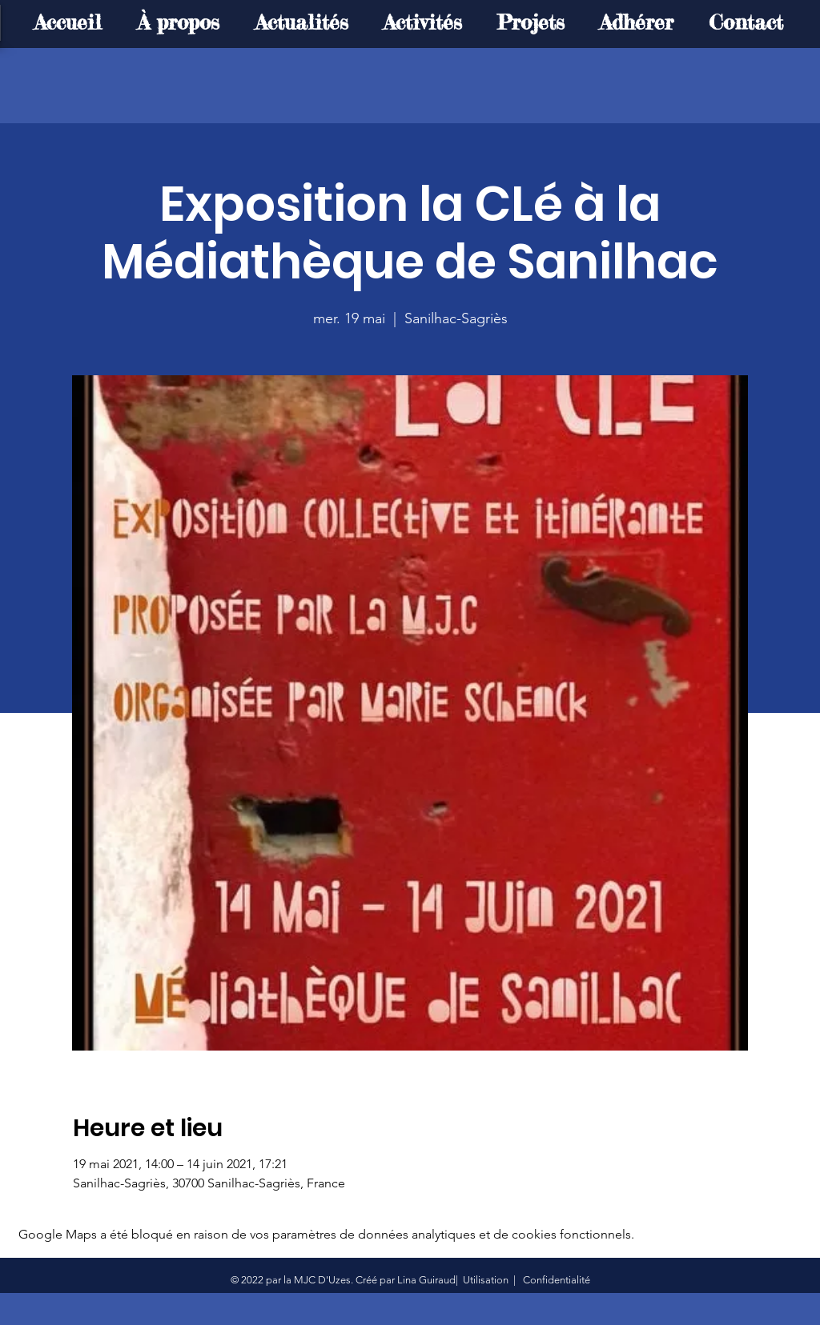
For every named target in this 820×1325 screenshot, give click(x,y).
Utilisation (485, 1280)
